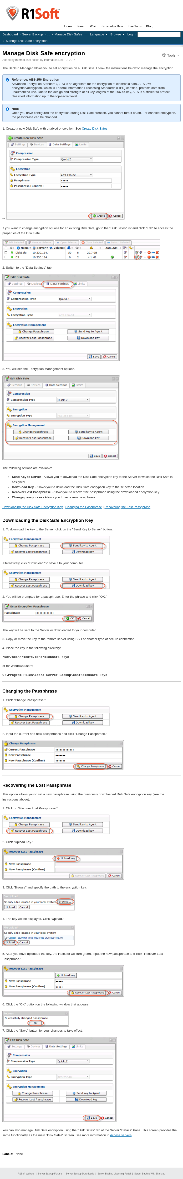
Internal (20, 60)
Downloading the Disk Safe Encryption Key (32, 507)
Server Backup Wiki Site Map (149, 1173)
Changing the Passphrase (83, 507)
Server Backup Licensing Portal (114, 1173)
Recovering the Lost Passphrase (128, 507)
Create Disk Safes (94, 128)
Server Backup (32, 34)
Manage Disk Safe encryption (43, 53)
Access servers (121, 1134)
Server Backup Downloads (80, 1173)
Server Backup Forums (50, 1173)
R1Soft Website (26, 1173)
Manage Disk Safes (68, 34)
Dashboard (10, 34)
